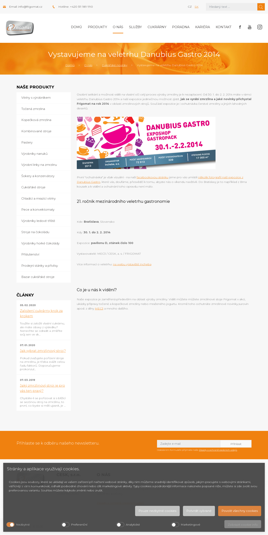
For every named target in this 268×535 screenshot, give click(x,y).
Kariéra (202, 27)
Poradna (180, 27)
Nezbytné (23, 524)
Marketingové (190, 524)
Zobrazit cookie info (243, 525)
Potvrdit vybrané (199, 511)
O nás (118, 27)
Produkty (97, 27)
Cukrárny (157, 27)
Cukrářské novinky (114, 65)
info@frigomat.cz (30, 6)
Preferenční (79, 524)
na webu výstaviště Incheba (132, 264)
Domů (76, 27)
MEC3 (99, 308)
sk (196, 6)
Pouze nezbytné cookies (157, 511)
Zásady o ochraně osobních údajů (218, 449)
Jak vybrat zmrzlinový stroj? (43, 351)
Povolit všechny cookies (240, 511)
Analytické (133, 524)
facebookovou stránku (152, 177)
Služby (135, 27)
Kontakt (224, 27)
